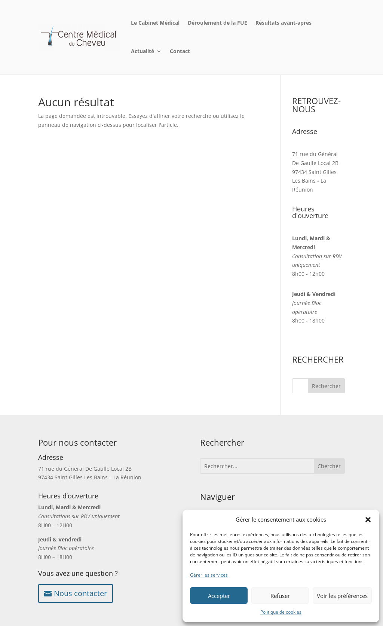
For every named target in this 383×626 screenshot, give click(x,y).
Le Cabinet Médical (155, 22)
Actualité (142, 51)
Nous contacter (80, 593)
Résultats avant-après (283, 22)
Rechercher (326, 386)
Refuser (280, 595)
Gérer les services (209, 575)
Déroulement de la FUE (217, 22)
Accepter (219, 595)
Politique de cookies (280, 612)
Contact (180, 51)
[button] (368, 519)
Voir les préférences (342, 595)
